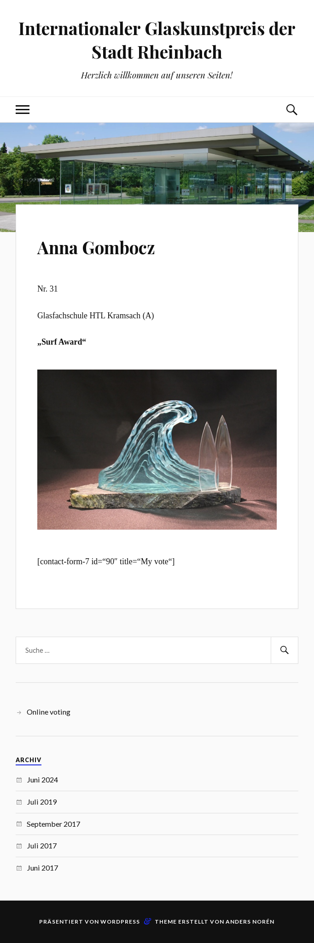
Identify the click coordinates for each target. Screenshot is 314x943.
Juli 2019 (42, 801)
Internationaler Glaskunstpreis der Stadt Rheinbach (157, 39)
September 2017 (53, 823)
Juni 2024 (42, 779)
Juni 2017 (42, 867)
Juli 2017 (42, 845)
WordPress (120, 921)
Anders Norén (250, 921)
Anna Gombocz (108, 245)
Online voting (48, 711)
